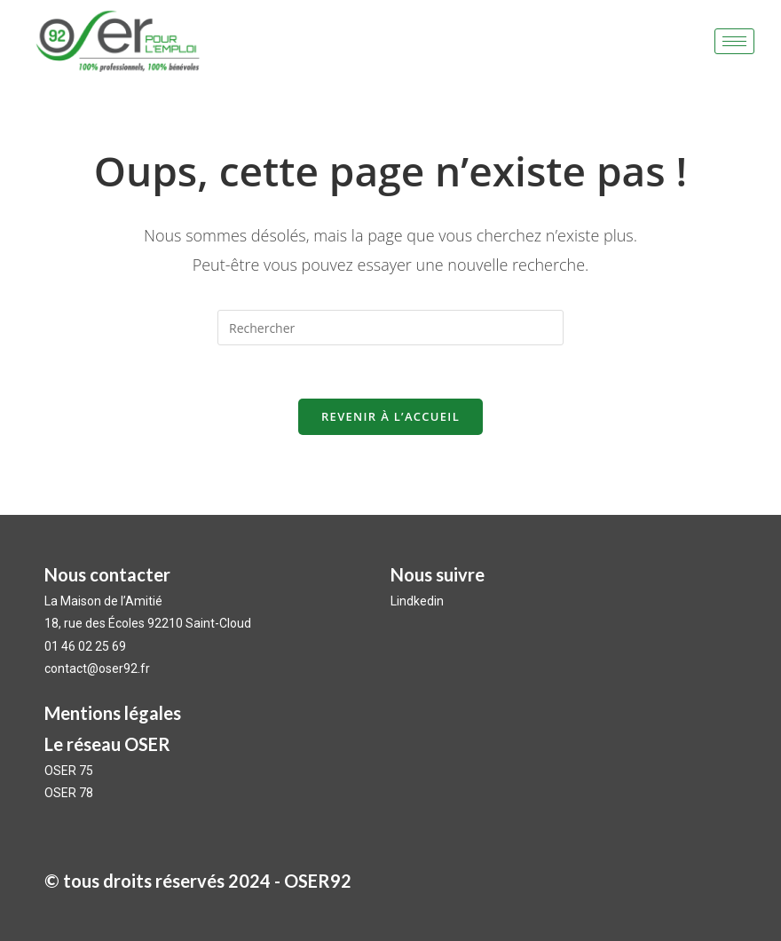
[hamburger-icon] (734, 41)
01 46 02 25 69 (85, 646)
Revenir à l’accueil (390, 416)
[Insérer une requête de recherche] (390, 327)
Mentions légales (112, 713)
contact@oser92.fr (97, 668)
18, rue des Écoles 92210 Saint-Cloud (147, 623)
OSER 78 (68, 793)
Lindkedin (418, 601)
